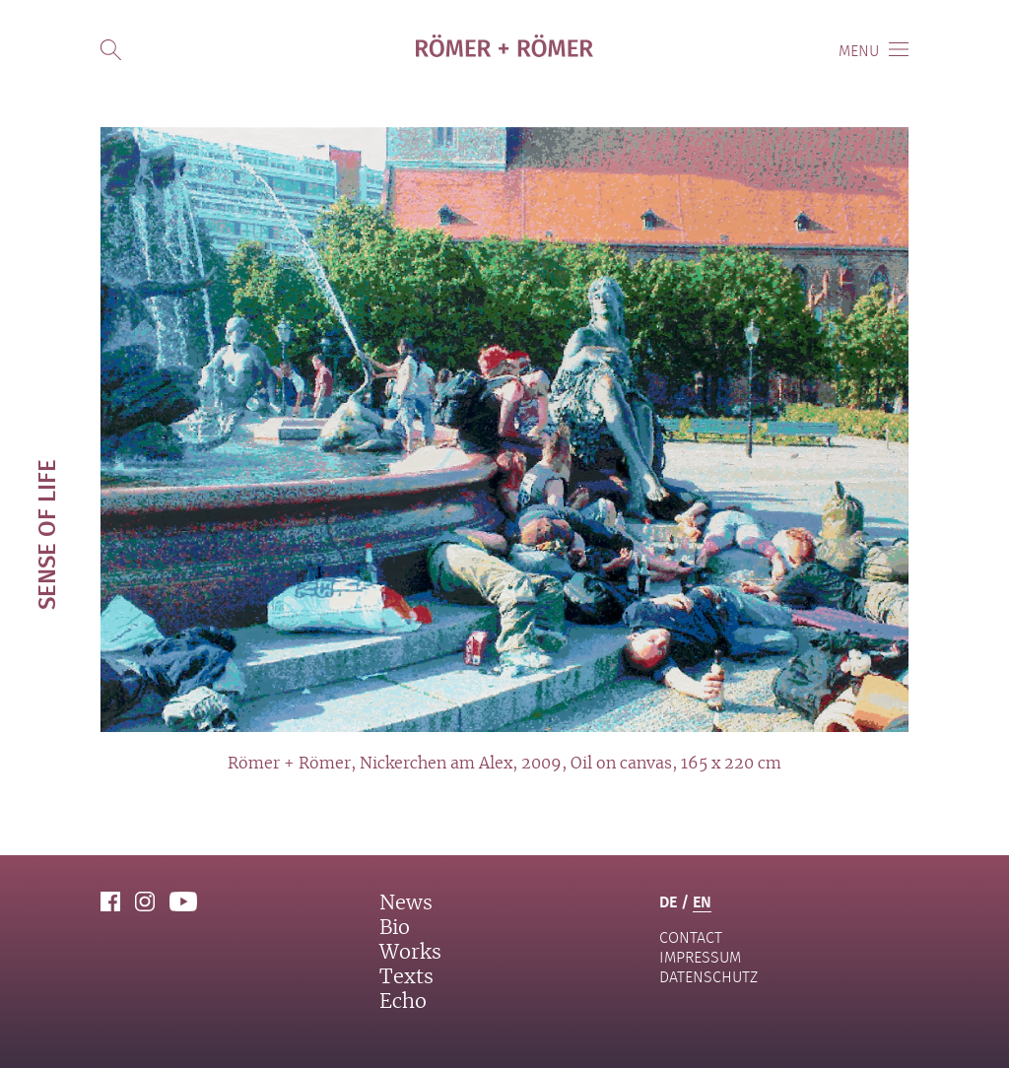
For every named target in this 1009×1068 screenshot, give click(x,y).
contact (690, 937)
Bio (394, 928)
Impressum (700, 957)
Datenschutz (708, 977)
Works (410, 953)
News (406, 903)
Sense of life (46, 534)
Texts (406, 977)
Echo (403, 1002)
